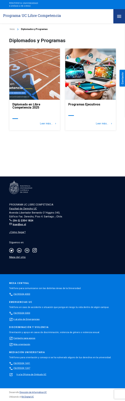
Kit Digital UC (28, 397)
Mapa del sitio (17, 257)
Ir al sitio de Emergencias (26, 319)
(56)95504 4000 (21, 294)
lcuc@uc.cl (19, 224)
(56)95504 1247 (21, 368)
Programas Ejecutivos (84, 104)
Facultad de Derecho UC (23, 208)
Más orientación (21, 344)
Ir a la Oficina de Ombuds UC (31, 374)
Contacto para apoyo (24, 338)
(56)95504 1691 (21, 363)
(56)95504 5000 (21, 313)
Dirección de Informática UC (33, 392)
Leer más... (48, 123)
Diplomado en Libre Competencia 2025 (26, 106)
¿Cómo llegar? (17, 232)
